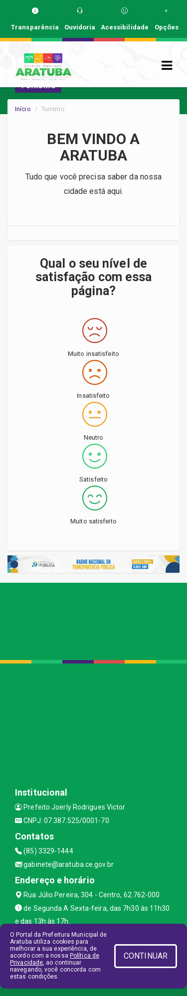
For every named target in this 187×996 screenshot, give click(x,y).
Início (23, 109)
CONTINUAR (146, 956)
